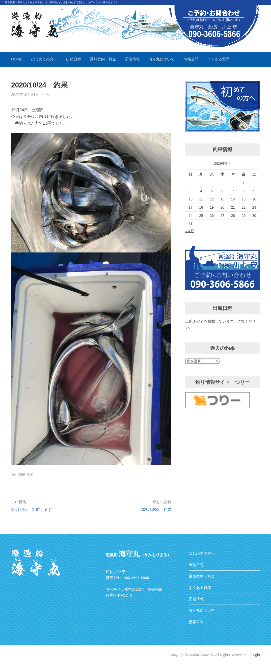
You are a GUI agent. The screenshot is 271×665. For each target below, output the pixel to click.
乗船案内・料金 (103, 59)
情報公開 (191, 59)
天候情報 (132, 59)
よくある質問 (218, 59)
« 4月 (189, 231)
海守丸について (162, 59)
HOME (16, 59)
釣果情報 (25, 474)
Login (255, 655)
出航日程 (73, 59)
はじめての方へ (44, 59)
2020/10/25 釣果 (155, 509)
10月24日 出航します (31, 509)
